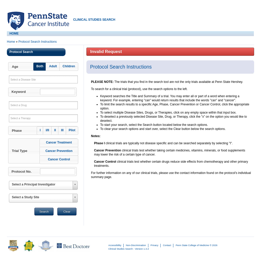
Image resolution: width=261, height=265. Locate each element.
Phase (17, 130)
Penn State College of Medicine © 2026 (196, 245)
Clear (66, 211)
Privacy (155, 245)
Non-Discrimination (136, 245)
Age (15, 67)
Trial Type (19, 151)
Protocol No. (21, 171)
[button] (42, 66)
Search (44, 211)
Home (11, 41)
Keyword (18, 92)
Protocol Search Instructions (37, 41)
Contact (167, 245)
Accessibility (114, 245)
